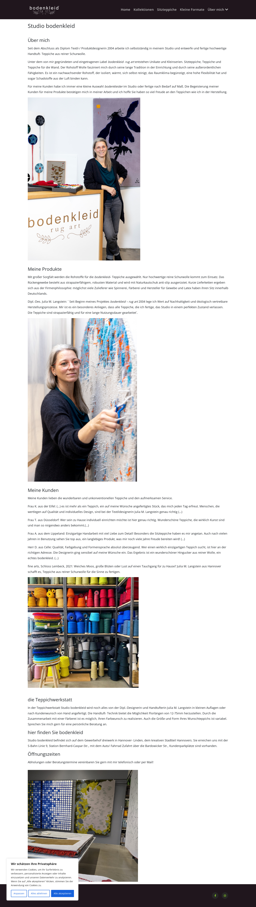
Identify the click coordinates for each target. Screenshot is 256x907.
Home (125, 10)
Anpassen (19, 893)
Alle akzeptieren (62, 893)
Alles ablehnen (39, 893)
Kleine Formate (192, 10)
